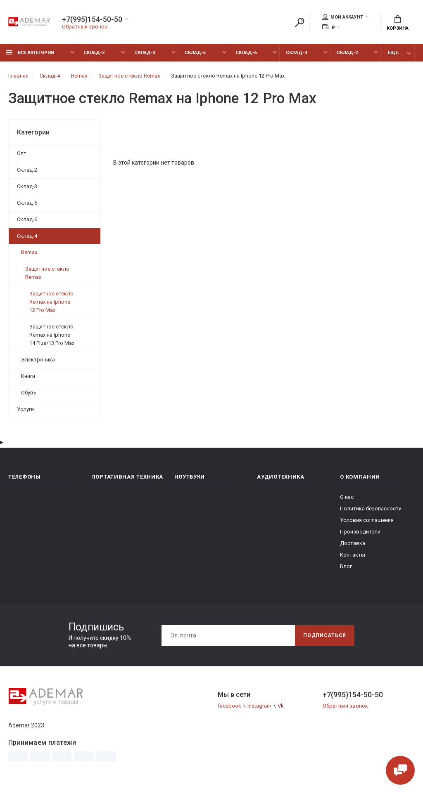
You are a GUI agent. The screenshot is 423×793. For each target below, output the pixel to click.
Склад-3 (144, 52)
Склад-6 (246, 52)
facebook (229, 706)
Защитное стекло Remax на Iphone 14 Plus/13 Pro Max (51, 334)
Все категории (30, 52)
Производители (360, 532)
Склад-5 (195, 52)
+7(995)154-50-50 (92, 19)
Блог (346, 566)
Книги (28, 376)
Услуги (25, 409)
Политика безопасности (371, 508)
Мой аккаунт (342, 17)
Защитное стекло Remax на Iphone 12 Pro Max (51, 301)
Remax (29, 252)
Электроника (38, 359)
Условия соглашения (367, 520)
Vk (281, 706)
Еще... (395, 52)
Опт (21, 153)
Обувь (28, 392)
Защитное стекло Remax (47, 273)
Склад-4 (296, 52)
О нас (347, 497)
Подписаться (324, 635)
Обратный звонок (84, 27)
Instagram (259, 706)
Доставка (352, 543)
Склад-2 (94, 52)
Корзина (398, 23)
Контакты (352, 555)
